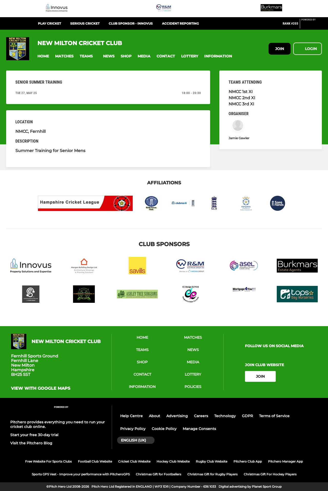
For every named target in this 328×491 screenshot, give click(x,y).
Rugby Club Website (211, 461)
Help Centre (131, 416)
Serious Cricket (84, 23)
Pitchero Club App (247, 461)
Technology (225, 416)
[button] (43, 56)
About (154, 416)
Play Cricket (49, 23)
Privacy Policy (133, 428)
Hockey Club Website (173, 461)
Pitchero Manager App (285, 461)
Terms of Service (274, 416)
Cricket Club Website (134, 461)
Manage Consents (199, 428)
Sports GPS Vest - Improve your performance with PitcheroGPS (81, 474)
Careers (201, 416)
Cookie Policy (164, 428)
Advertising (177, 416)
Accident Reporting (180, 23)
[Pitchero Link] (311, 26)
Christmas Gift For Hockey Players (270, 474)
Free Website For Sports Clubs (48, 461)
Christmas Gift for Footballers (158, 474)
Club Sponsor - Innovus (131, 23)
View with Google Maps (40, 388)
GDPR (247, 416)
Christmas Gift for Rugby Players (212, 474)
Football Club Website (95, 461)
